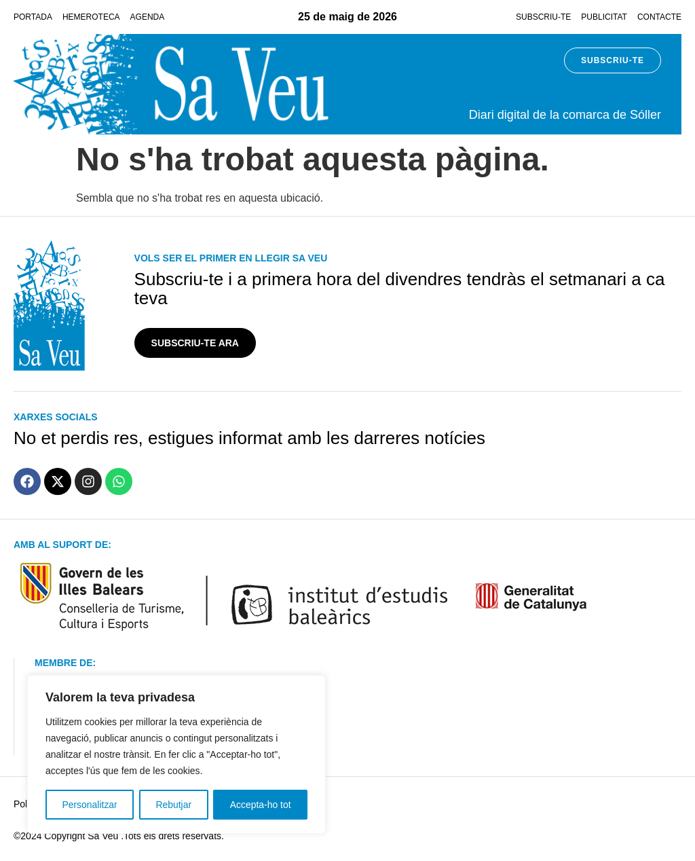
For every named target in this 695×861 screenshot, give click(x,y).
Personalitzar (89, 804)
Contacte (659, 17)
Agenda (147, 17)
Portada (33, 17)
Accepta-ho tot (260, 804)
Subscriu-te (543, 17)
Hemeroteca (91, 17)
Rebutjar (173, 804)
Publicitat (604, 17)
